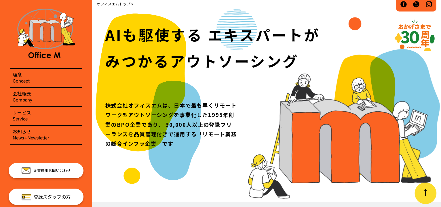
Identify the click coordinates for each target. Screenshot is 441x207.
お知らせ (46, 135)
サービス (46, 116)
